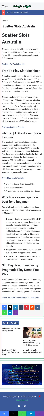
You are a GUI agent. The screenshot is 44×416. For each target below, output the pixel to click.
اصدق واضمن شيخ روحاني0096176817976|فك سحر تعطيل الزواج (32, 342)
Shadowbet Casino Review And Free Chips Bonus (10, 352)
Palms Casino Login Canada (13, 127)
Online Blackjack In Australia (13, 178)
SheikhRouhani (22, 400)
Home (5, 20)
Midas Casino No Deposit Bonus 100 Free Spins (20, 298)
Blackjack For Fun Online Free (13, 64)
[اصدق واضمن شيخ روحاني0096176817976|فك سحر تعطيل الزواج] (32, 332)
